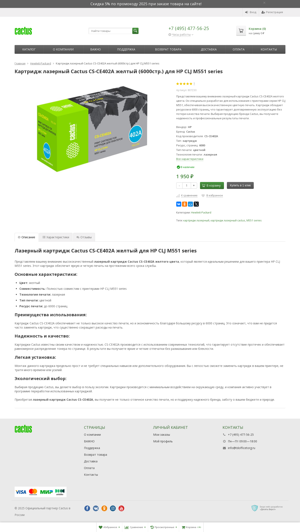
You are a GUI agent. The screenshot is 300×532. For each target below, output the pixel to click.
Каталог (29, 49)
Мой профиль (163, 441)
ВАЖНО (95, 49)
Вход (250, 12)
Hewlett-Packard (201, 212)
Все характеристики (189, 159)
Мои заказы (161, 435)
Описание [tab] (26, 237)
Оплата (239, 49)
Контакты (269, 49)
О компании (63, 49)
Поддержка (126, 49)
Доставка (209, 49)
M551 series (254, 220)
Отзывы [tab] (84, 237)
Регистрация (272, 12)
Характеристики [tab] (55, 237)
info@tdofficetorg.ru (241, 448)
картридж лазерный (196, 220)
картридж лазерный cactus (228, 220)
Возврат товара (168, 49)
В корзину (211, 185)
